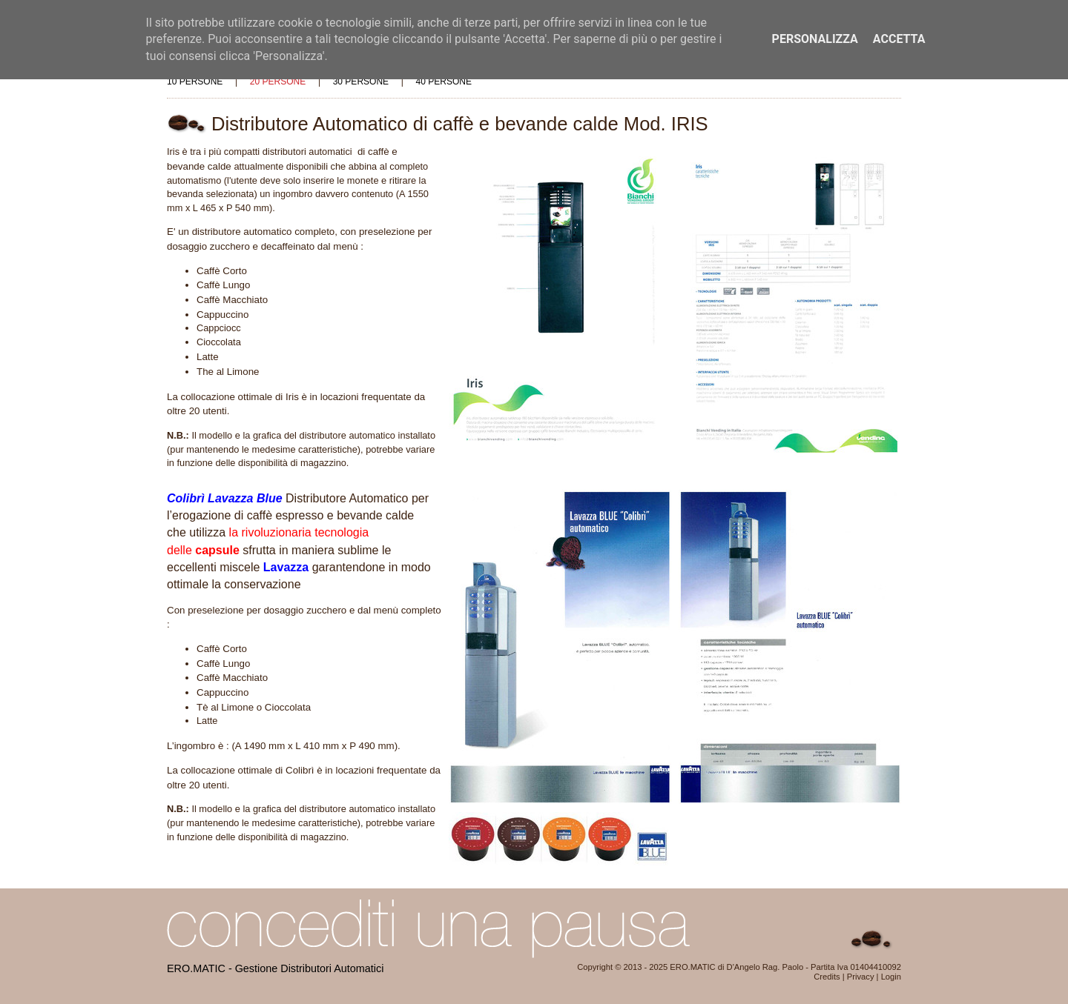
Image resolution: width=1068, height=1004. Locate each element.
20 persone (278, 81)
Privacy (860, 976)
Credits (827, 976)
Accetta (899, 39)
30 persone (361, 81)
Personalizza (815, 39)
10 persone (194, 81)
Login (891, 976)
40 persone (444, 81)
